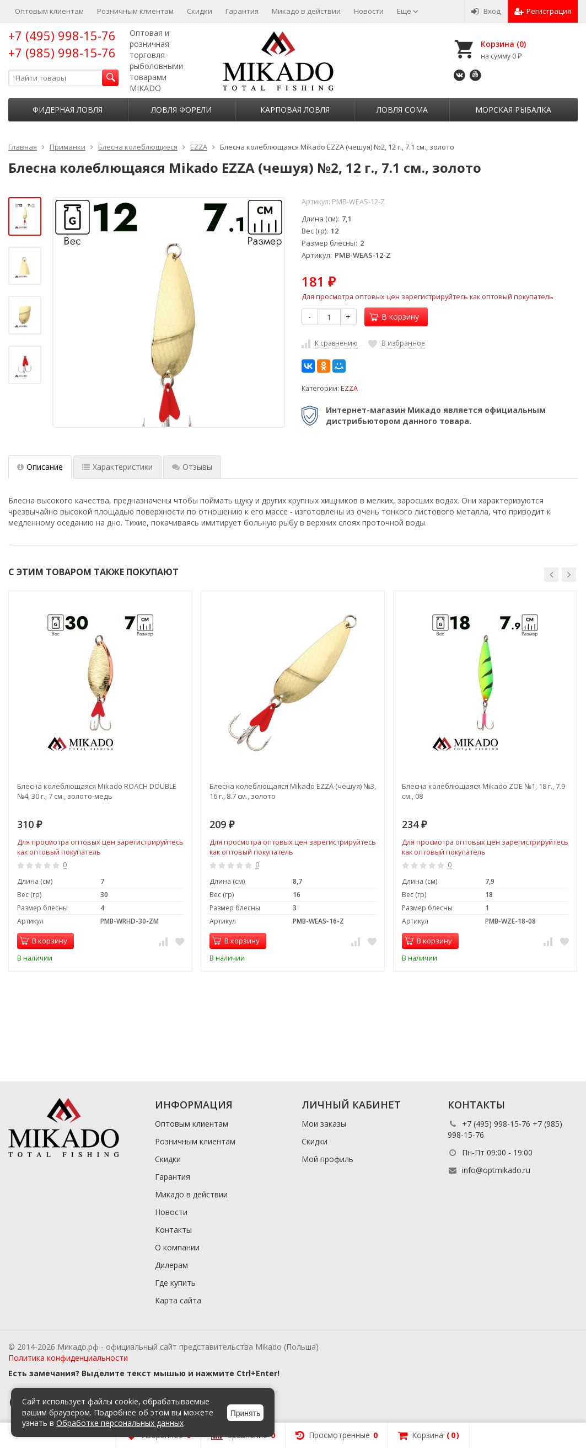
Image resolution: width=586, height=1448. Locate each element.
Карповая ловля (295, 109)
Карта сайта (178, 1300)
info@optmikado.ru (496, 1170)
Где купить (175, 1282)
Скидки (199, 11)
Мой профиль (327, 1159)
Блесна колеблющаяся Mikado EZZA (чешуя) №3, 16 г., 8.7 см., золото (292, 791)
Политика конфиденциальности (68, 1357)
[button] (551, 574)
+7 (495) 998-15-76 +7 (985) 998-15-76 (62, 44)
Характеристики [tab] (117, 467)
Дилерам (171, 1265)
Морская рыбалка (513, 109)
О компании (177, 1247)
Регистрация (542, 11)
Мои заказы (324, 1123)
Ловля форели (181, 109)
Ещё (407, 11)
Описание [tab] (40, 467)
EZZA (349, 388)
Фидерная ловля (68, 109)
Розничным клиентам (135, 11)
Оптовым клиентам (49, 11)
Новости (369, 11)
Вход (486, 11)
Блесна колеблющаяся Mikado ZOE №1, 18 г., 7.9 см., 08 (483, 791)
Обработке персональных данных (120, 1423)
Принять (245, 1413)
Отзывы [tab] (192, 467)
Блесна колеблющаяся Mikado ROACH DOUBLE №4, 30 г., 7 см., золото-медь (96, 791)
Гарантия (242, 11)
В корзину (394, 316)
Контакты (173, 1229)
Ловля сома (402, 109)
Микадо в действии (306, 11)
